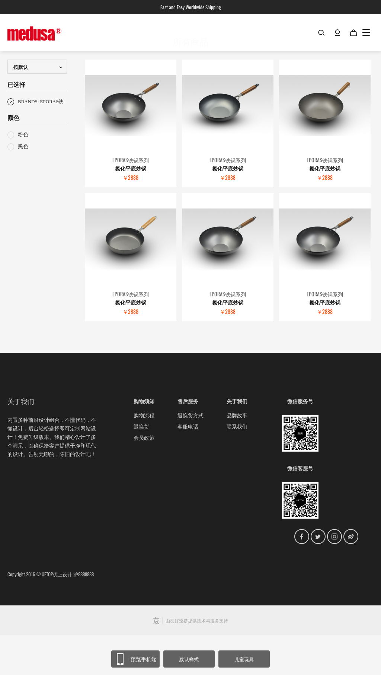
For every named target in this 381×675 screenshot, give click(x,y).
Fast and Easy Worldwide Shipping (190, 7)
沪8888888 (83, 614)
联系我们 (237, 466)
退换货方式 (190, 455)
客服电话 (187, 466)
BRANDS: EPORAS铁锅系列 (42, 141)
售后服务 (187, 441)
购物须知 (144, 441)
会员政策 (144, 477)
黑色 (17, 186)
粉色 (17, 174)
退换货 (141, 466)
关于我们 (237, 441)
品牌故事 (237, 455)
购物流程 (144, 455)
